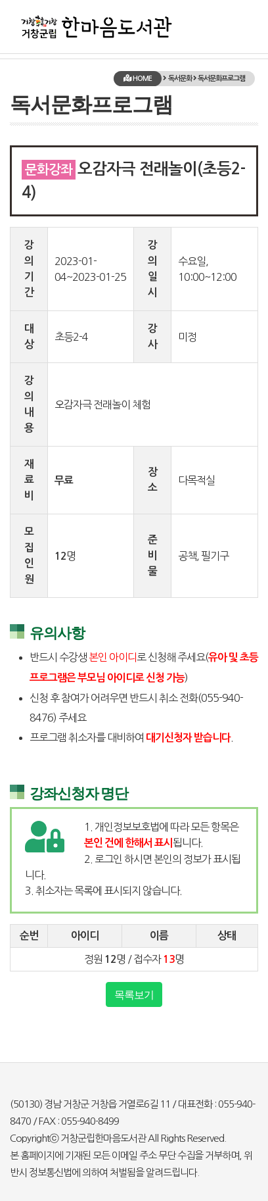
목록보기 (134, 994)
